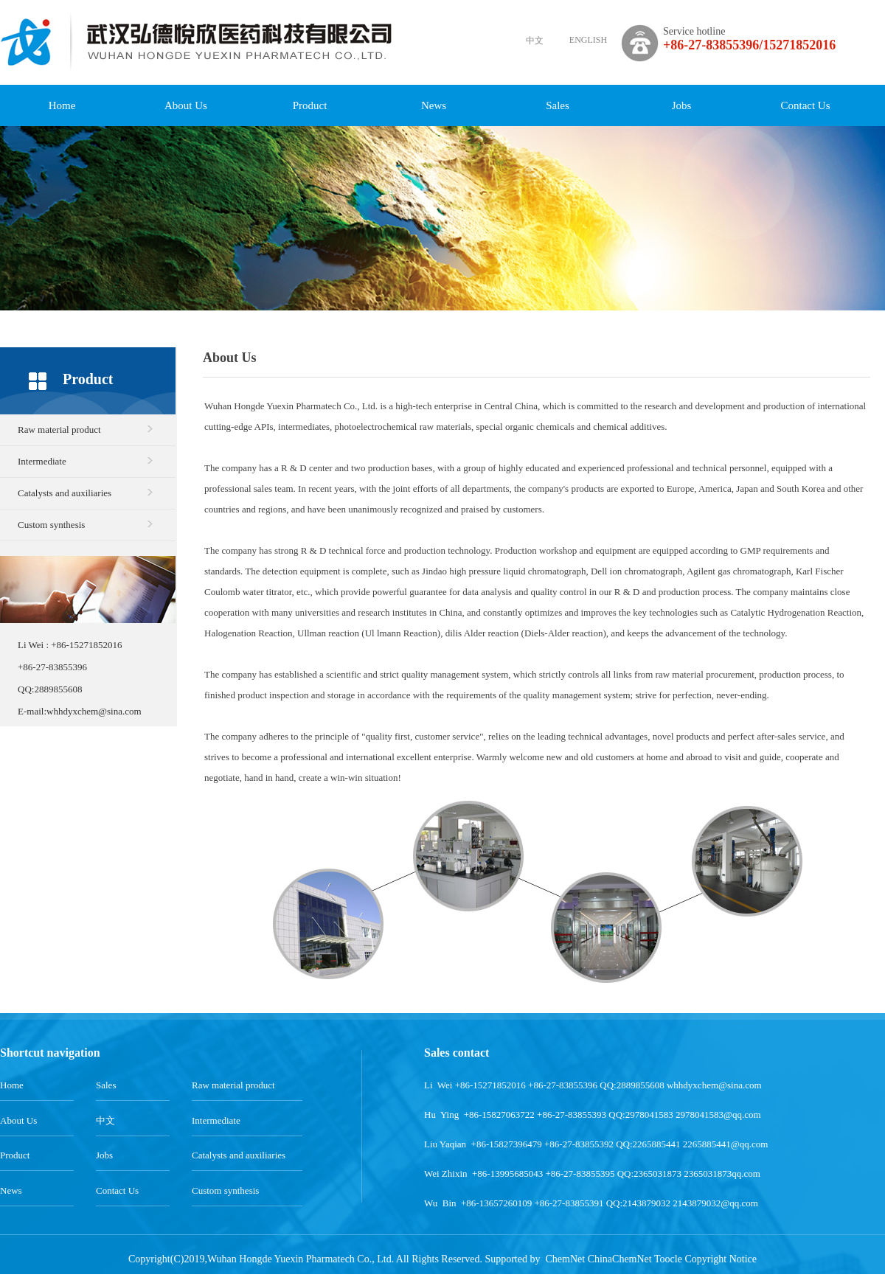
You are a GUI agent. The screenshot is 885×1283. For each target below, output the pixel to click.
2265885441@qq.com (725, 1144)
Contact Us (805, 105)
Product (310, 105)
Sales (557, 105)
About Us (185, 105)
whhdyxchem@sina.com (94, 711)
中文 (535, 40)
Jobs (682, 105)
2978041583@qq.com (718, 1114)
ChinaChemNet (620, 1259)
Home (62, 105)
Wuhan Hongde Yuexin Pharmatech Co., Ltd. (291, 405)
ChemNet (565, 1259)
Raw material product (59, 429)
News (433, 105)
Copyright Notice (720, 1259)
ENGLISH (588, 40)
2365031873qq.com (722, 1173)
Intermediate (42, 461)
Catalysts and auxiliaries (64, 492)
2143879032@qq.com (715, 1203)
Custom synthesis (51, 524)
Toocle (668, 1259)
